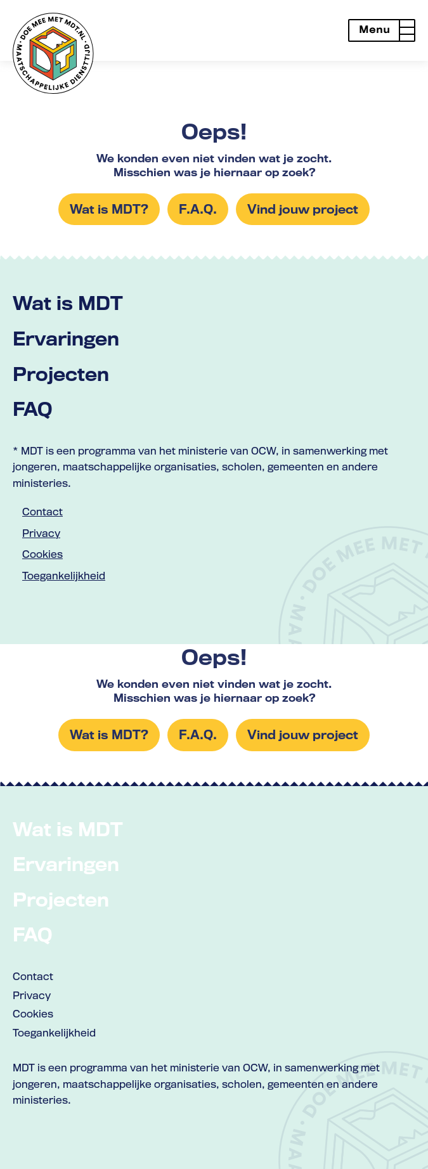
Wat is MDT (68, 302)
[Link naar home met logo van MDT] (53, 53)
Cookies (42, 554)
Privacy (41, 533)
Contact (42, 511)
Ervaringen (66, 338)
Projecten (61, 373)
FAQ (32, 408)
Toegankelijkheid (63, 575)
